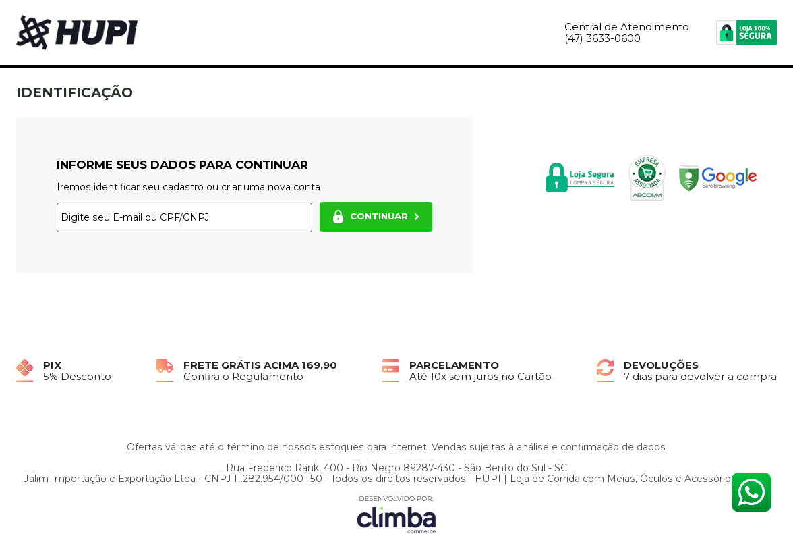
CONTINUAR (376, 216)
